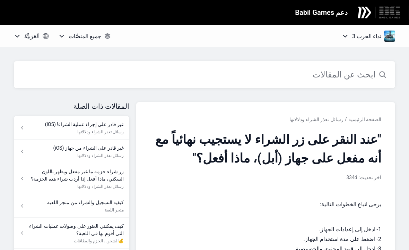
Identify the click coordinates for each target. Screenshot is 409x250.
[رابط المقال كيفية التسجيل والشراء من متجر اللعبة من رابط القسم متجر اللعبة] (71, 206)
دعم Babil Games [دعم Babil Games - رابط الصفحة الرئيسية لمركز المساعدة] (321, 12)
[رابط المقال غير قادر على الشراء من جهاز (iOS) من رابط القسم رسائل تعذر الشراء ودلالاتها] (71, 151)
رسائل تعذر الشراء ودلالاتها (316, 119)
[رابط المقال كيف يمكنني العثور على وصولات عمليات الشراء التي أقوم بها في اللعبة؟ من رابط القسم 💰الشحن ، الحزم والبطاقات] (71, 233)
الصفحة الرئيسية (364, 119)
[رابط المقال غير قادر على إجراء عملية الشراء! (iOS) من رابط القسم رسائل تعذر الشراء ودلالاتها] (71, 128)
